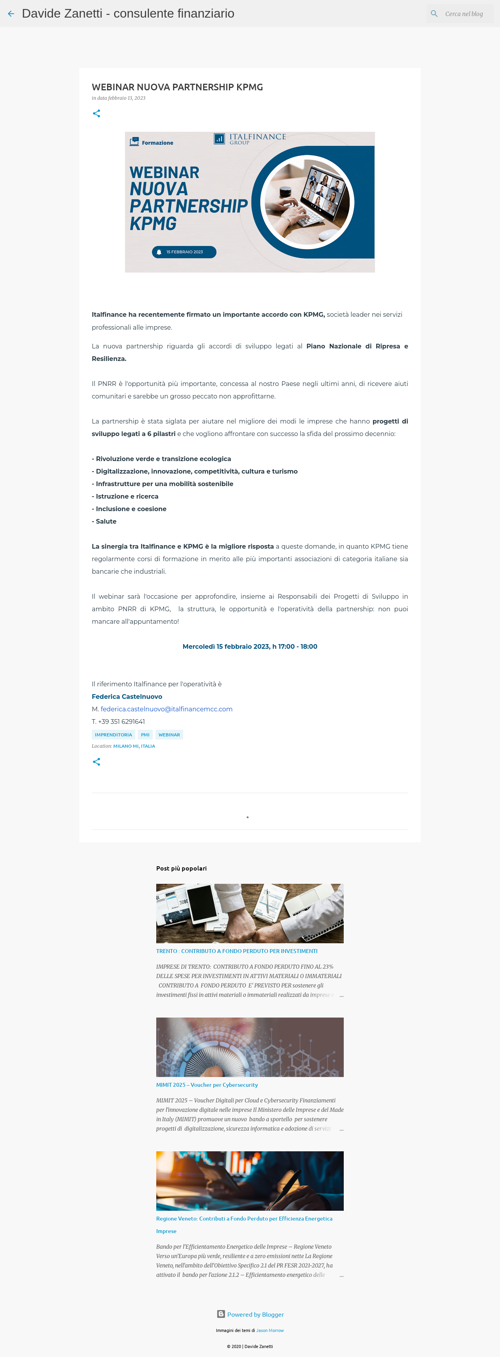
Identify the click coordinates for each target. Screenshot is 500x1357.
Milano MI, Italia (134, 746)
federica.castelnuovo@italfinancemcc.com (167, 709)
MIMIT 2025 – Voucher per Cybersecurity (207, 1084)
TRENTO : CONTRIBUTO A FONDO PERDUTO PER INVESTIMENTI (237, 951)
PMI (145, 734)
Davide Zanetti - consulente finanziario (128, 13)
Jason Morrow (270, 1330)
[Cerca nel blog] (453, 13)
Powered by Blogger (250, 1314)
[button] (96, 114)
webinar (169, 734)
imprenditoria (113, 734)
